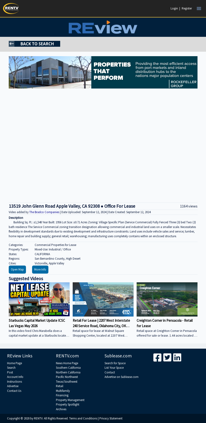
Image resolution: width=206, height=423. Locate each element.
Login (174, 8)
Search (11, 368)
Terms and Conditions (83, 418)
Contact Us (14, 391)
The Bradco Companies (44, 212)
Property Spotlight (67, 404)
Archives (61, 409)
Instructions (14, 382)
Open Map (17, 269)
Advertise (12, 386)
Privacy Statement (110, 418)
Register (187, 8)
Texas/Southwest (66, 382)
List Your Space (114, 368)
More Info (40, 269)
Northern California (68, 372)
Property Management (70, 400)
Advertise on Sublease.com (122, 377)
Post (10, 372)
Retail (59, 386)
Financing (62, 395)
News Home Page (67, 363)
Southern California (68, 368)
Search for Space (115, 363)
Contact (110, 372)
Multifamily (63, 391)
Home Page (14, 363)
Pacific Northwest (67, 377)
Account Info (15, 377)
